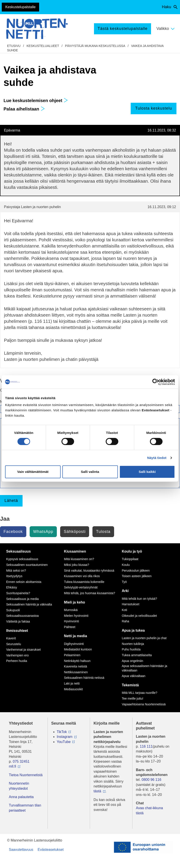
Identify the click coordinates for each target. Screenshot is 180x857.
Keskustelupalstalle (20, 7)
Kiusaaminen (75, 551)
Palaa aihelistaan (24, 108)
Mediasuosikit (73, 689)
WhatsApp (43, 531)
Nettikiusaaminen (76, 672)
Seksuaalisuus (18, 551)
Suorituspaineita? (18, 593)
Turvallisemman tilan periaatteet (25, 807)
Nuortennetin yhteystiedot (19, 786)
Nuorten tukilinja (133, 644)
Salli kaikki (147, 472)
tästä (97, 791)
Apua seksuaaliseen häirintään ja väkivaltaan (144, 668)
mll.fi (12, 766)
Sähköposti (75, 531)
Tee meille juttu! (132, 698)
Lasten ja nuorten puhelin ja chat (144, 638)
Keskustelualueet (43, 46)
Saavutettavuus (21, 849)
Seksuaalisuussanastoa (22, 615)
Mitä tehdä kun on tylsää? (139, 598)
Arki (125, 591)
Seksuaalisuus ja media (22, 599)
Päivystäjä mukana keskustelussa (95, 46)
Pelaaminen (72, 655)
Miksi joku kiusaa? (76, 565)
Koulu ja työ (132, 551)
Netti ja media (75, 636)
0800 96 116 (151, 780)
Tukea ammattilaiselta (137, 655)
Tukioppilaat (130, 559)
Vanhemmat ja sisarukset (23, 649)
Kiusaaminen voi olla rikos (82, 576)
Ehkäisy (11, 587)
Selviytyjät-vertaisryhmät (81, 587)
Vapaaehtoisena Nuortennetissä (144, 704)
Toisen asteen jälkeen (137, 576)
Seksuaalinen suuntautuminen (27, 565)
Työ (124, 582)
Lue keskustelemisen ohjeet (36, 100)
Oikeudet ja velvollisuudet (139, 615)
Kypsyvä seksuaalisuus (22, 559)
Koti (124, 610)
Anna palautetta (21, 797)
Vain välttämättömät (33, 472)
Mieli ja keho (74, 602)
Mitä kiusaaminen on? (79, 559)
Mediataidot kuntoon (78, 649)
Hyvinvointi (71, 621)
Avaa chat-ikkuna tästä (149, 810)
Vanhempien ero (17, 655)
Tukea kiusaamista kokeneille (84, 582)
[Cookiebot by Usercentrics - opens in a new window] (155, 382)
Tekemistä (130, 685)
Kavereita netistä (75, 666)
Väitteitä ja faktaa (18, 621)
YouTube (64, 742)
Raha (125, 621)
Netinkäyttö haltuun (77, 661)
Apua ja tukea (133, 630)
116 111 (146, 746)
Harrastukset (130, 604)
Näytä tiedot (157, 458)
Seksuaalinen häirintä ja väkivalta (29, 604)
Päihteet (69, 627)
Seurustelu (13, 644)
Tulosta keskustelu (153, 108)
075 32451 (21, 761)
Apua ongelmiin (132, 661)
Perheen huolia (16, 661)
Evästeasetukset (50, 849)
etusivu (14, 46)
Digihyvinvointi (74, 644)
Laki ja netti (72, 683)
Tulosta (103, 531)
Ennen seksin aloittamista (23, 582)
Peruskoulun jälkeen (136, 570)
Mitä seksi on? (16, 570)
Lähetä (11, 500)
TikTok (62, 732)
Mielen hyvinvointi (76, 615)
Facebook (13, 531)
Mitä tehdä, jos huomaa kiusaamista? (89, 593)
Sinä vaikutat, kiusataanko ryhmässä (89, 570)
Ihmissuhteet (17, 631)
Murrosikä (70, 610)
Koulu (126, 565)
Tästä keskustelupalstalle (122, 28)
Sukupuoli (13, 610)
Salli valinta (90, 472)
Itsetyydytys (14, 576)
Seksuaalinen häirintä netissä (84, 677)
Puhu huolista (131, 649)
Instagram (65, 737)
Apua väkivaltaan (134, 676)
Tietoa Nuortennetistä (25, 775)
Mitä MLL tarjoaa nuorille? (139, 692)
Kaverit (11, 638)
